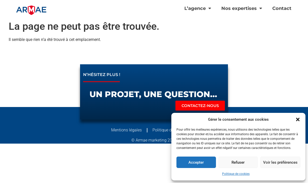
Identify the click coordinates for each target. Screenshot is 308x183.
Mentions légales (126, 130)
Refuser (238, 162)
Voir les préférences (280, 162)
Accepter (196, 162)
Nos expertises (241, 8)
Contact (281, 8)
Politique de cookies (236, 174)
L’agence (197, 8)
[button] (297, 119)
